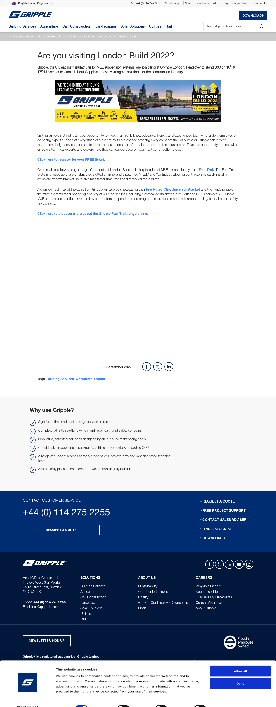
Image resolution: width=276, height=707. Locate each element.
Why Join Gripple (208, 587)
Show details (224, 698)
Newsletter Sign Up (47, 642)
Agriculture (88, 593)
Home (12, 36)
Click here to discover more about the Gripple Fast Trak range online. (92, 214)
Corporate (84, 380)
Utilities (85, 615)
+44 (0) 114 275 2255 (146, 3)
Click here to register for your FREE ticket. (71, 160)
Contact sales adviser (224, 520)
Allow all (240, 661)
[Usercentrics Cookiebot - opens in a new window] (27, 698)
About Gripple (173, 3)
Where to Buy (220, 3)
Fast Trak (206, 170)
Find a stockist (217, 530)
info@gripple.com (45, 608)
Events (99, 380)
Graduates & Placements (214, 598)
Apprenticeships (207, 593)
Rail (83, 620)
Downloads (202, 3)
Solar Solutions (91, 609)
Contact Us (260, 3)
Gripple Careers (241, 3)
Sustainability (147, 587)
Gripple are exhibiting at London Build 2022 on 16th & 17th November (91, 36)
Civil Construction (93, 598)
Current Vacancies (209, 604)
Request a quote (61, 531)
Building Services (60, 380)
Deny (240, 673)
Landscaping (89, 604)
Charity (143, 598)
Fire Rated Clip (158, 190)
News (188, 3)
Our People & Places (153, 593)
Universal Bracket (186, 190)
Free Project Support (224, 511)
